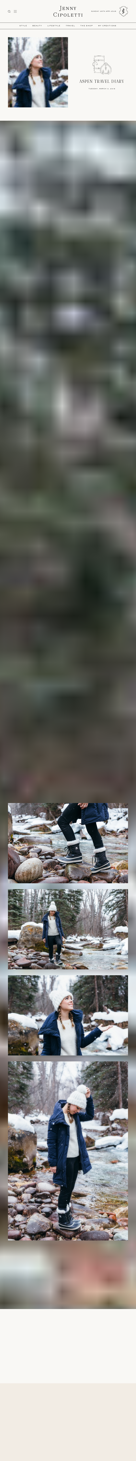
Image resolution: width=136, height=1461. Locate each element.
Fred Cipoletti (62, 1308)
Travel (70, 26)
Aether (60, 1277)
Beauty (37, 26)
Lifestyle (54, 26)
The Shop (86, 26)
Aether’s (88, 1300)
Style (23, 26)
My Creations (107, 26)
